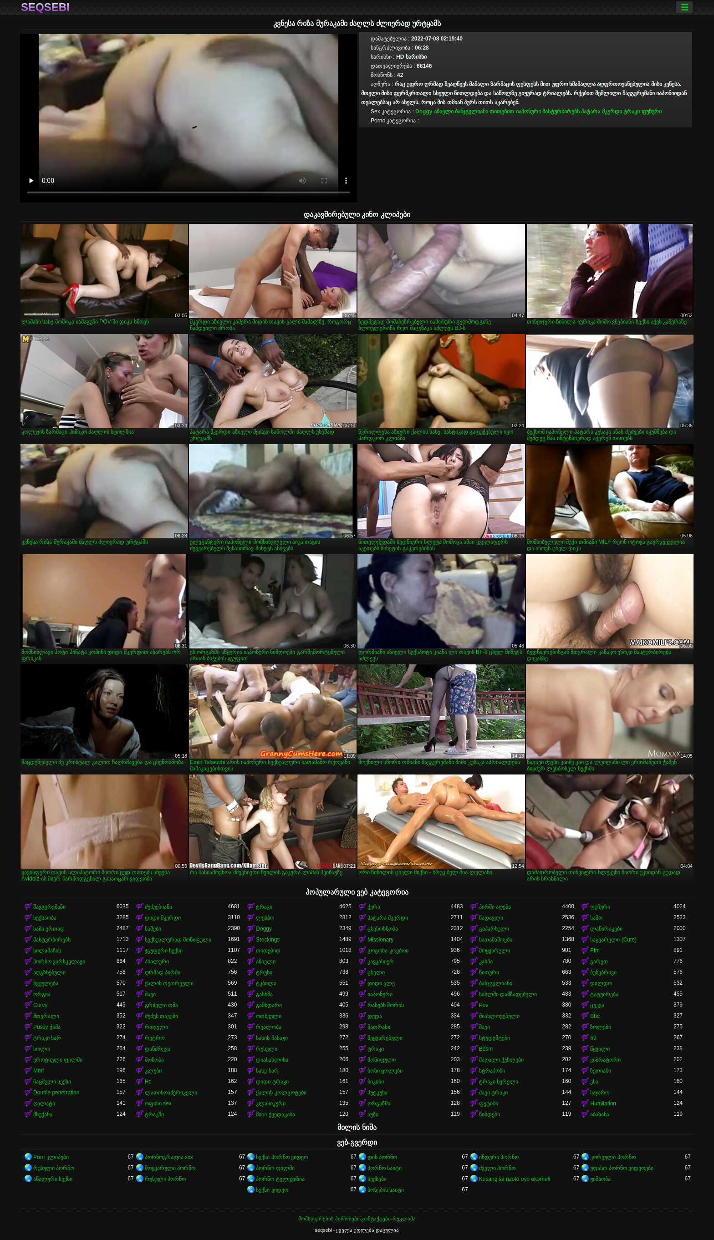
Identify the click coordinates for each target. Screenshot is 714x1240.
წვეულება (45, 983)
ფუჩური (652, 111)
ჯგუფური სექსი (164, 950)
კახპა (486, 961)
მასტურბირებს (561, 111)
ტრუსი (264, 972)
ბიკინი (375, 1081)
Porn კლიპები (51, 1157)
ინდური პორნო (499, 1157)
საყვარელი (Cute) (613, 939)
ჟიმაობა (600, 1179)
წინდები (489, 1114)
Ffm (595, 950)
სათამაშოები (495, 939)
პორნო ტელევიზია (280, 1179)
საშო (596, 918)
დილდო (601, 983)
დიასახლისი (272, 1060)
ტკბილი (266, 983)
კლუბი (153, 1071)
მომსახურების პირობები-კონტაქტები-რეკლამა (357, 1218)
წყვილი (600, 1049)
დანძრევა (157, 1049)
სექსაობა (44, 918)
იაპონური (528, 111)
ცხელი (376, 972)
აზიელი (444, 111)
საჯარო (599, 1092)
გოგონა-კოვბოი (387, 950)
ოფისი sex (158, 1103)
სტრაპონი (492, 1071)
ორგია (42, 994)
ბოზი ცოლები (385, 1071)
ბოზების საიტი (385, 1190)
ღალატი (44, 1103)
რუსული (266, 1049)
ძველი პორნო (497, 1168)
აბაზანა (599, 1114)
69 (593, 1038)
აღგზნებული (49, 972)
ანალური (157, 961)
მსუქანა (42, 1114)
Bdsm (486, 1049)
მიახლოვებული (499, 1016)
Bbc (595, 1016)
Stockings (268, 939)
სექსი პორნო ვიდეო (282, 1157)
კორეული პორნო (612, 1157)
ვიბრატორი (605, 1060)
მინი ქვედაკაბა (275, 1114)
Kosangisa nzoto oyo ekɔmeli (514, 1179)
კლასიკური (271, 1103)
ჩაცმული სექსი (52, 1081)
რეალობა (268, 1027)
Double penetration (56, 1092)
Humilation (603, 1103)
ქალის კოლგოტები (281, 1092)
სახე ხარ (267, 1071)
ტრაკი (631, 111)
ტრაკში (154, 1114)
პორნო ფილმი (275, 1168)
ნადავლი (491, 918)
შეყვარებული (385, 1038)
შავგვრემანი (49, 907)
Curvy (40, 1005)
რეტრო (154, 1038)
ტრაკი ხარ (47, 1038)
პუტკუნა (377, 1092)
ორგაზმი (378, 1103)
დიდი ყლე (381, 983)
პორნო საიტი (384, 1168)
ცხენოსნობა (382, 929)
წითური (489, 972)
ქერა (373, 907)
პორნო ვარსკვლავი (59, 961)
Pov (484, 1005)
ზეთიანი (600, 1071)
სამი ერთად (49, 929)
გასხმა (264, 994)
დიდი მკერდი (163, 918)
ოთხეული (268, 1016)
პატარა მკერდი (601, 111)
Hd (148, 1081)
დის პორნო (382, 1157)
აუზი (372, 1114)
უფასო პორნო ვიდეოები (621, 1168)
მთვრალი (46, 1016)
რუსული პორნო (53, 1168)
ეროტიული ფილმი (57, 1060)
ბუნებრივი (603, 972)
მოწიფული (381, 1060)
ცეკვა (597, 1005)
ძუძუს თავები (161, 1016)
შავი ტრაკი (493, 1092)
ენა (594, 1081)
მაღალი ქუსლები (501, 1060)
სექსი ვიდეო (272, 1190)
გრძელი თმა (161, 1005)
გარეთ (599, 961)
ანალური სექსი (52, 1179)
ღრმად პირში (162, 972)
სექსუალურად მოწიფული (178, 939)
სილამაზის (47, 950)
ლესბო (265, 918)
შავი (150, 994)
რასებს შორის (385, 1005)
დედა (374, 1016)
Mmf (38, 1071)
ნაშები (153, 929)
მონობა (154, 1060)
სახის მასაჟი (271, 1038)
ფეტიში (488, 1103)
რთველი (156, 1027)
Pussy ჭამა (47, 1027)
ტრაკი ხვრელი (498, 1081)
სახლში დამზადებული (508, 994)
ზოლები (600, 1027)
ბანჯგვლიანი (471, 111)
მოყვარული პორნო (170, 1168)
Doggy (423, 111)
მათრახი (378, 1027)
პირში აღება (495, 907)
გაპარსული (494, 929)
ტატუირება (604, 994)
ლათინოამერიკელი (171, 1092)
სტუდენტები (494, 1038)
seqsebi (45, 7)
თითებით (502, 111)
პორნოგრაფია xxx (169, 1157)
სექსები (377, 1179)
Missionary (380, 939)
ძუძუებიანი (158, 907)
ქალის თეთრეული (169, 983)
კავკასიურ (380, 961)
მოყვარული (494, 950)
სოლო (41, 1049)
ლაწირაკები (606, 929)
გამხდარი (269, 1005)
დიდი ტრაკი (272, 1081)
